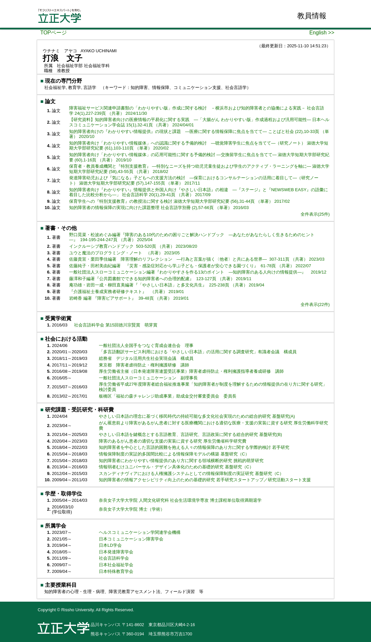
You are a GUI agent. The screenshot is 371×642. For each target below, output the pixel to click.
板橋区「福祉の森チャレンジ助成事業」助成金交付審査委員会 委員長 (167, 396)
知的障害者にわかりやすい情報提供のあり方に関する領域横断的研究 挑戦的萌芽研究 (182, 460)
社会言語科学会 (114, 558)
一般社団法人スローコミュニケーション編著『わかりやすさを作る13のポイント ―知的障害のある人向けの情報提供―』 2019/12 (197, 272)
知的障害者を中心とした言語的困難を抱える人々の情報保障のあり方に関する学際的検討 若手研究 (194, 447)
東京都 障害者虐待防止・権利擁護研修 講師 (144, 365)
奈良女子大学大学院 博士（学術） (132, 509)
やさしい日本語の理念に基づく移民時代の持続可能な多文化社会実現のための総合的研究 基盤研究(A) (197, 416)
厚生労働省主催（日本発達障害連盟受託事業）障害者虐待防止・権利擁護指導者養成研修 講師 (191, 371)
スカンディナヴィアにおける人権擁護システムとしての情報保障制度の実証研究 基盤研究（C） (192, 473)
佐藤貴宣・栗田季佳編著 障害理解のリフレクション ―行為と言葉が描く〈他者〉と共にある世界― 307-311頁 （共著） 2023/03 (196, 259)
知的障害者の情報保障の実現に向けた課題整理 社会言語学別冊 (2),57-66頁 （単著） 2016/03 (159, 207)
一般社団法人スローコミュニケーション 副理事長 (148, 377)
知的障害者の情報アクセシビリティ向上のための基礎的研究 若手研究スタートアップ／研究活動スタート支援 (205, 479)
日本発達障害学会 (116, 551)
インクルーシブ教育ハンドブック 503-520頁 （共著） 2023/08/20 (133, 246)
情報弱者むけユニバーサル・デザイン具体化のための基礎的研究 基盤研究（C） (177, 466)
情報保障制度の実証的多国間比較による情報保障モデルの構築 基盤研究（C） (175, 453)
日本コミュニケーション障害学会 (131, 538)
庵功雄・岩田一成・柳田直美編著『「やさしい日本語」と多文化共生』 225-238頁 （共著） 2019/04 (166, 284)
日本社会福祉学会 (116, 564)
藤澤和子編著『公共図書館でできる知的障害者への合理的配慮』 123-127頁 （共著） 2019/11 (160, 278)
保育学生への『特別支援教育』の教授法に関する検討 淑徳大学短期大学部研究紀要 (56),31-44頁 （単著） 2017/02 (179, 201)
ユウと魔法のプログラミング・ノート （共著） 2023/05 (124, 252)
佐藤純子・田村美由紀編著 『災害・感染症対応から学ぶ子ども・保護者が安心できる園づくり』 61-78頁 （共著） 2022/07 (190, 265)
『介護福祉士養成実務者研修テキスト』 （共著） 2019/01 (126, 291)
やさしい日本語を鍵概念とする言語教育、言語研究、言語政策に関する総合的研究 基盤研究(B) (191, 434)
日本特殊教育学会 (116, 571)
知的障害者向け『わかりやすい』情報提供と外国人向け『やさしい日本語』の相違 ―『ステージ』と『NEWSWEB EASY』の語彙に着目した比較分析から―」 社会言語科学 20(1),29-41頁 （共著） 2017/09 (198, 192)
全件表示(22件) (315, 304)
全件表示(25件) (315, 214)
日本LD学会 (110, 545)
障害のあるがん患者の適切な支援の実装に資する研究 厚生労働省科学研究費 (173, 441)
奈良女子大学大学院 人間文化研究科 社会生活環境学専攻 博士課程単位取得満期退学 (180, 500)
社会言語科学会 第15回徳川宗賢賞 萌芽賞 (115, 324)
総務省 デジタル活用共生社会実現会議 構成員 (146, 358)
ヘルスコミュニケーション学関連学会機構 (140, 532)
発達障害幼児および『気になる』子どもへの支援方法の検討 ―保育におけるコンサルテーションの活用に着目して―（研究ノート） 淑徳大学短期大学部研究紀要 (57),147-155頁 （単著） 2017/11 (193, 180)
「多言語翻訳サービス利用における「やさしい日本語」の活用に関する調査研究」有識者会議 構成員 (198, 351)
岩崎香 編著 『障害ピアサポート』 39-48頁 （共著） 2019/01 (129, 298)
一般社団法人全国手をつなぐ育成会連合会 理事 (146, 345)
